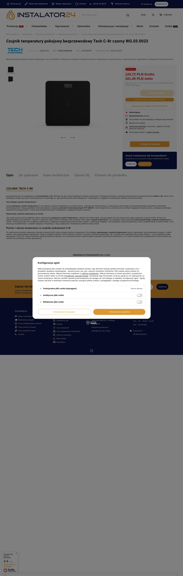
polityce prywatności (90, 273)
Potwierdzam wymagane (64, 312)
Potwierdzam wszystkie (119, 312)
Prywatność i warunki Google (76, 276)
